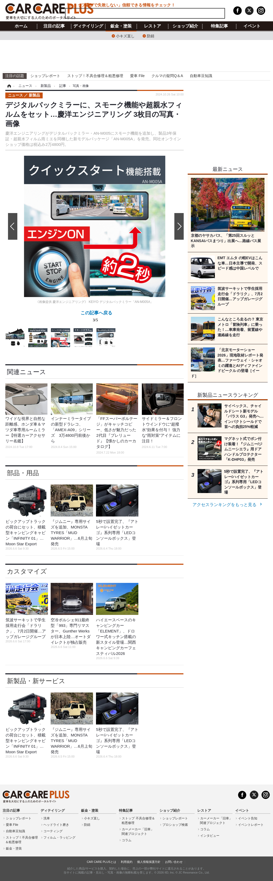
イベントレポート (251, 825)
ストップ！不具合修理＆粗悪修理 (95, 76)
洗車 (46, 818)
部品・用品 (23, 472)
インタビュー (209, 836)
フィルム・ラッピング (59, 837)
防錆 (150, 35)
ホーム (21, 26)
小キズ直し (125, 35)
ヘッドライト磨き (56, 825)
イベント (251, 26)
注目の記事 (54, 26)
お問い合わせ (174, 861)
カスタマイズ (27, 571)
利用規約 (127, 861)
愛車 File (137, 76)
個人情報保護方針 (148, 861)
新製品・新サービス (36, 680)
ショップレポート (45, 76)
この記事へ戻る (96, 317)
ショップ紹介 (185, 26)
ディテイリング (88, 26)
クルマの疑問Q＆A (167, 76)
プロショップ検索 (175, 825)
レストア (152, 26)
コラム (126, 840)
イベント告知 (247, 818)
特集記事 (219, 26)
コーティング (53, 831)
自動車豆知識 (201, 76)
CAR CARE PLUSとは (101, 861)
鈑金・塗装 (121, 26)
